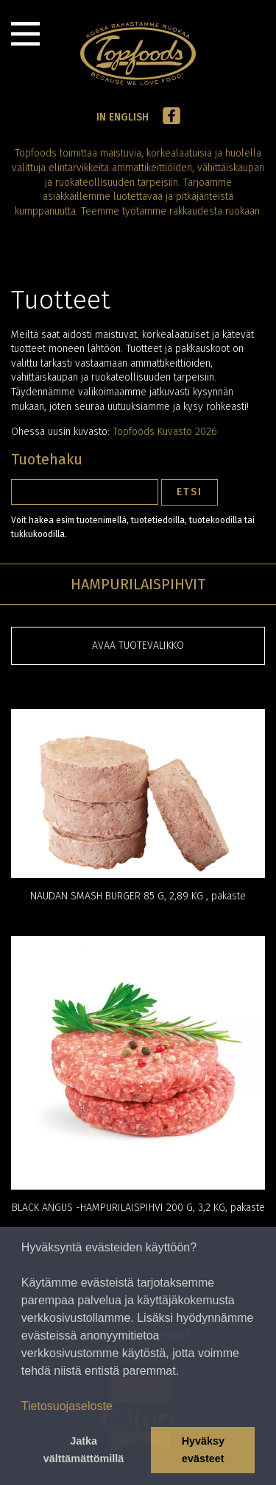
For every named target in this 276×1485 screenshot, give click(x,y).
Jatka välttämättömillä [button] (83, 1449)
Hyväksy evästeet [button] (203, 1449)
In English (122, 117)
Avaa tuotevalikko (138, 645)
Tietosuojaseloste (67, 1406)
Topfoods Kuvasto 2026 (165, 431)
